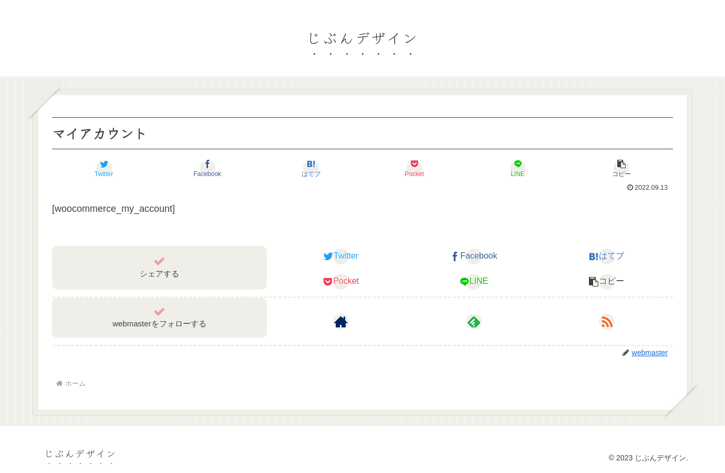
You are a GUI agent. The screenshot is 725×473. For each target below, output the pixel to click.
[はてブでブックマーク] (310, 168)
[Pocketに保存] (414, 168)
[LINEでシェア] (517, 168)
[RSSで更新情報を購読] (606, 321)
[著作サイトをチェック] (341, 321)
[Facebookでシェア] (207, 168)
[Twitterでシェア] (103, 168)
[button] (621, 168)
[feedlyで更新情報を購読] (473, 321)
